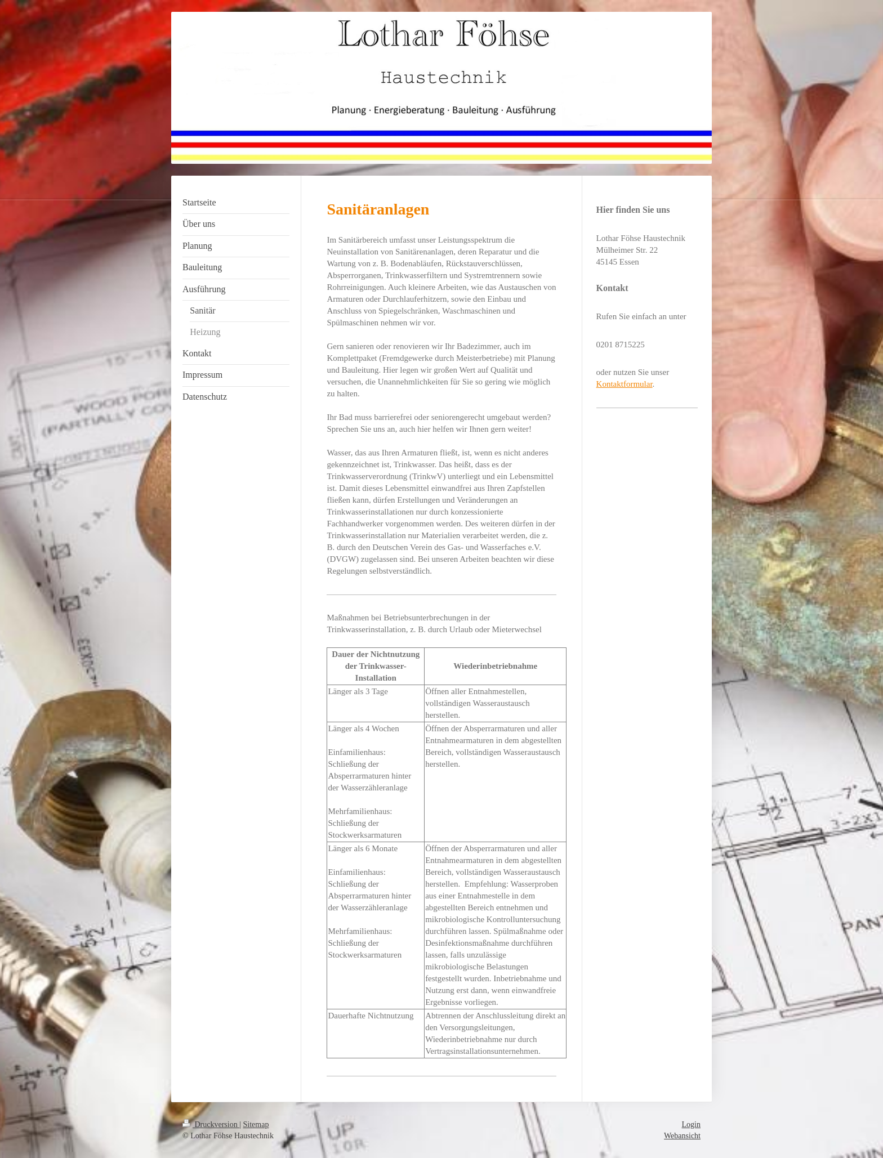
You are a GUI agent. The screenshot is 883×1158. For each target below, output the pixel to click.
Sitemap (256, 1124)
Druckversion (210, 1124)
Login (691, 1124)
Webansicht (682, 1136)
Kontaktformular (624, 383)
